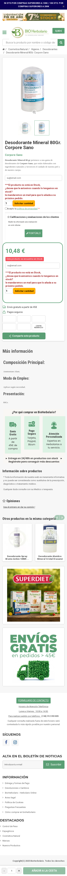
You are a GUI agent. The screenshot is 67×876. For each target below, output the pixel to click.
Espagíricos (8, 831)
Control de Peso (10, 826)
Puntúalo (33, 233)
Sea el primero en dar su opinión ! (19, 507)
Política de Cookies (14, 802)
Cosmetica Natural (11, 836)
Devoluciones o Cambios (17, 788)
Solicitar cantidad (23, 203)
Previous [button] (56, 517)
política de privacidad (27, 208)
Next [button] (62, 517)
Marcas (6, 840)
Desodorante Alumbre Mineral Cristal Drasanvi (50, 557)
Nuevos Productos (11, 845)
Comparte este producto (24, 336)
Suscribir (53, 764)
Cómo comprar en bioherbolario (20, 812)
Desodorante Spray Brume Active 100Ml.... (17, 557)
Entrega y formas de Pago (17, 783)
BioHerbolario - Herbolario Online (20, 793)
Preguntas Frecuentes (15, 807)
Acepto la (23, 208)
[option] (17, 542)
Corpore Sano (13, 155)
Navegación (4, 32)
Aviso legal (10, 797)
